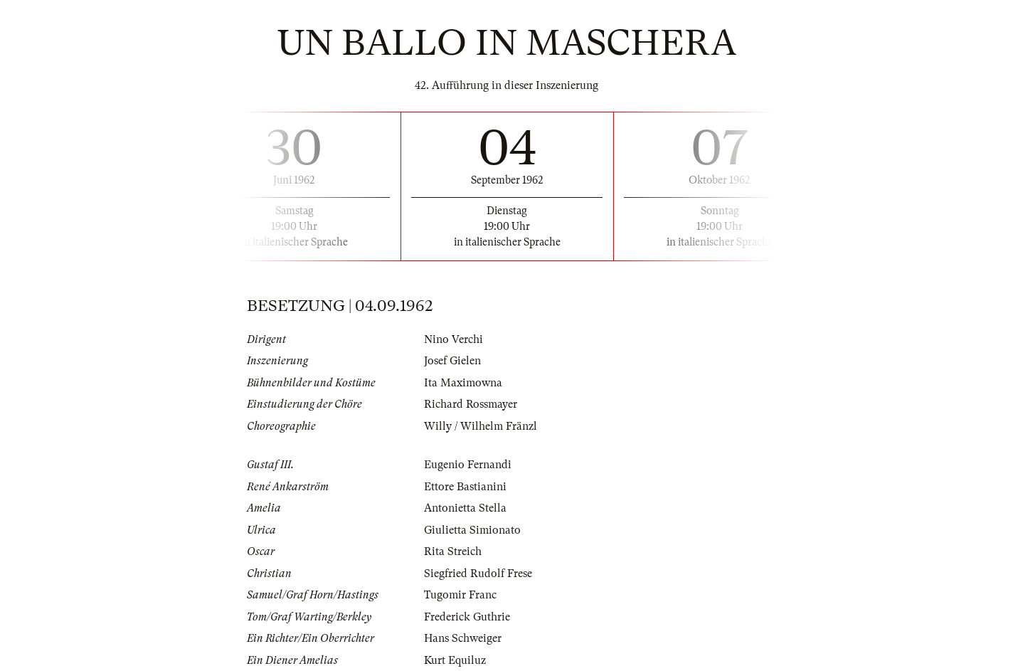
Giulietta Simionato (472, 530)
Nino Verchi (453, 339)
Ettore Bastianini (465, 486)
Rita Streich (453, 551)
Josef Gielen (452, 360)
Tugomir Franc (460, 594)
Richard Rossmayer (470, 404)
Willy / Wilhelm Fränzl (480, 426)
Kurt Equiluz (455, 660)
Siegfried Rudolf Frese (478, 573)
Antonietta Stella (465, 508)
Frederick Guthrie (467, 617)
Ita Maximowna (463, 382)
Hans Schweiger (463, 638)
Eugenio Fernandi (467, 464)
